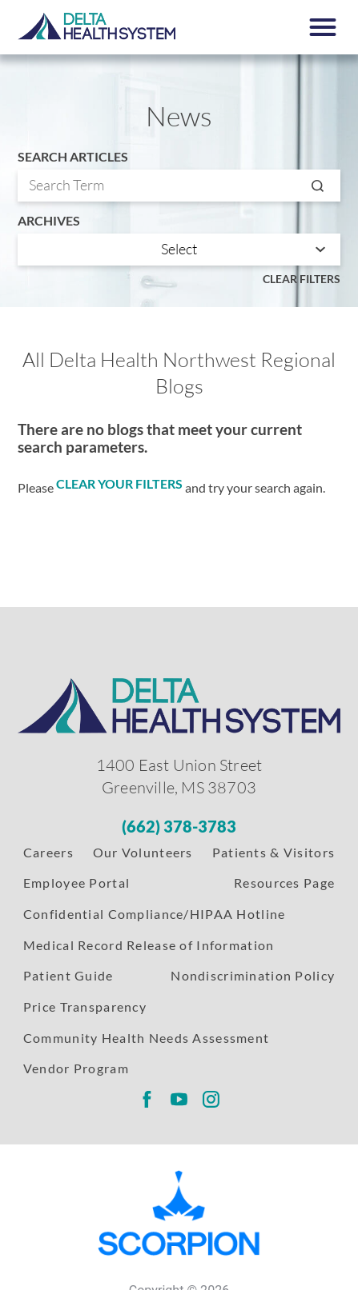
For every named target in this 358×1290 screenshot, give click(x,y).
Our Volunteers (143, 852)
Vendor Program (76, 1068)
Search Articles (73, 156)
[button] (322, 27)
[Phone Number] (179, 826)
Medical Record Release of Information (149, 945)
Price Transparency (85, 1006)
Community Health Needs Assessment (146, 1037)
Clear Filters (301, 279)
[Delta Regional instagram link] (211, 1099)
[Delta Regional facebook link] (146, 1099)
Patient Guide (68, 975)
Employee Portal (76, 882)
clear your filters (119, 483)
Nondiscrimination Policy (253, 975)
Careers (48, 852)
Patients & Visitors (273, 852)
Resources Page (284, 882)
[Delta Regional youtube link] (178, 1099)
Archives (49, 220)
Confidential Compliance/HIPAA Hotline (154, 913)
